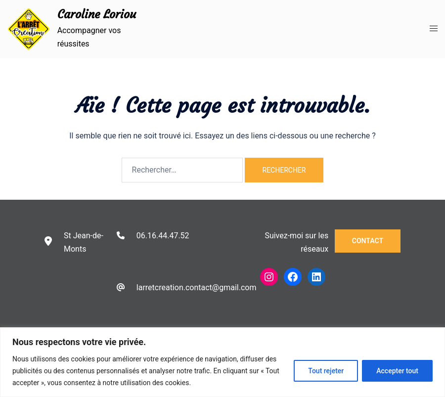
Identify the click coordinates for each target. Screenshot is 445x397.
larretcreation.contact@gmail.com (196, 287)
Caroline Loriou (96, 14)
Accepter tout (397, 371)
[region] (222, 362)
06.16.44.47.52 (162, 235)
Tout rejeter (326, 371)
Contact (367, 241)
